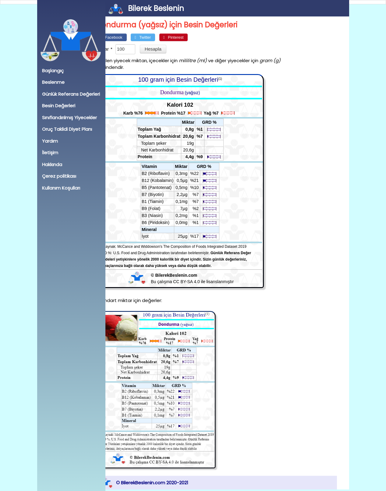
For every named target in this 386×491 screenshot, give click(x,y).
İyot (157, 236)
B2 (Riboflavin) (168, 173)
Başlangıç (53, 70)
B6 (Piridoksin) (167, 222)
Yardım (50, 141)
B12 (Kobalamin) (169, 180)
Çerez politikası (59, 176)
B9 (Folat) (163, 208)
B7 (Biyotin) (164, 194)
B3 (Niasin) (164, 215)
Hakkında (52, 164)
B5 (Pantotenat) (168, 187)
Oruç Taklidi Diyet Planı (67, 129)
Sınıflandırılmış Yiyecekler (69, 117)
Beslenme (53, 82)
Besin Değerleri (58, 105)
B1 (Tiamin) (164, 201)
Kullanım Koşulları (61, 188)
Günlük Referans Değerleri (71, 94)
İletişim (50, 152)
